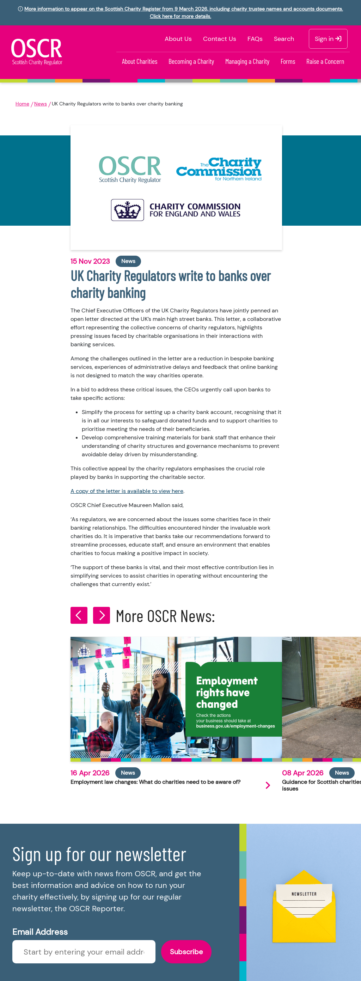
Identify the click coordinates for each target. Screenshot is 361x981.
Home (22, 103)
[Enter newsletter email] (83, 951)
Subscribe (186, 951)
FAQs (255, 39)
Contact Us (219, 39)
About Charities (139, 61)
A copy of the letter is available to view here (127, 491)
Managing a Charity (247, 61)
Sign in (328, 39)
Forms (288, 61)
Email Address (40, 931)
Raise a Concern (325, 61)
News (40, 103)
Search (284, 39)
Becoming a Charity (191, 61)
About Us (178, 39)
